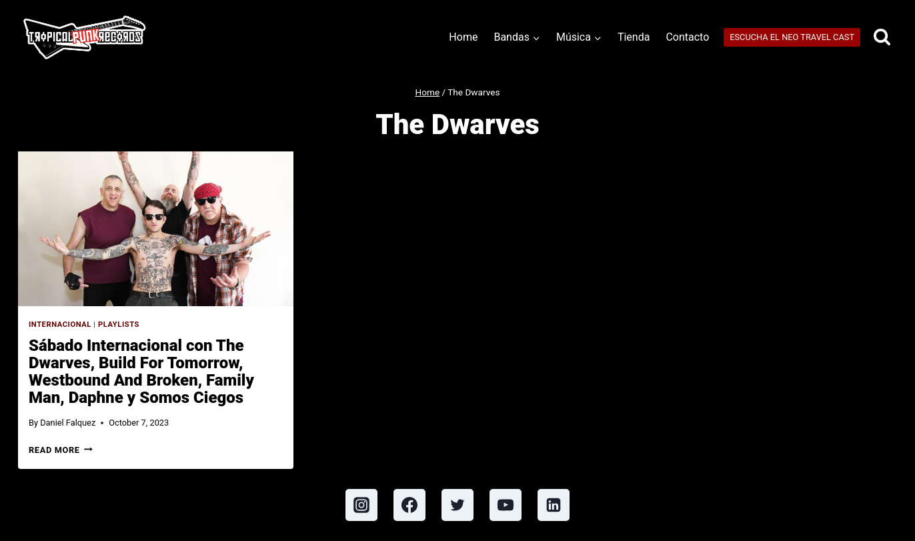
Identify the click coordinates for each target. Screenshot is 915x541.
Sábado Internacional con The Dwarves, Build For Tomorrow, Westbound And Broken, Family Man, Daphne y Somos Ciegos (141, 371)
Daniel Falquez (67, 423)
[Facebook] (409, 505)
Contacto (687, 37)
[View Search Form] (882, 38)
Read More (61, 450)
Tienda (634, 37)
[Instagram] (361, 505)
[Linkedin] (554, 505)
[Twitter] (457, 505)
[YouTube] (506, 505)
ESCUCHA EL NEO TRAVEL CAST (792, 37)
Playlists (118, 324)
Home (463, 37)
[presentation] (155, 228)
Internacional (60, 324)
